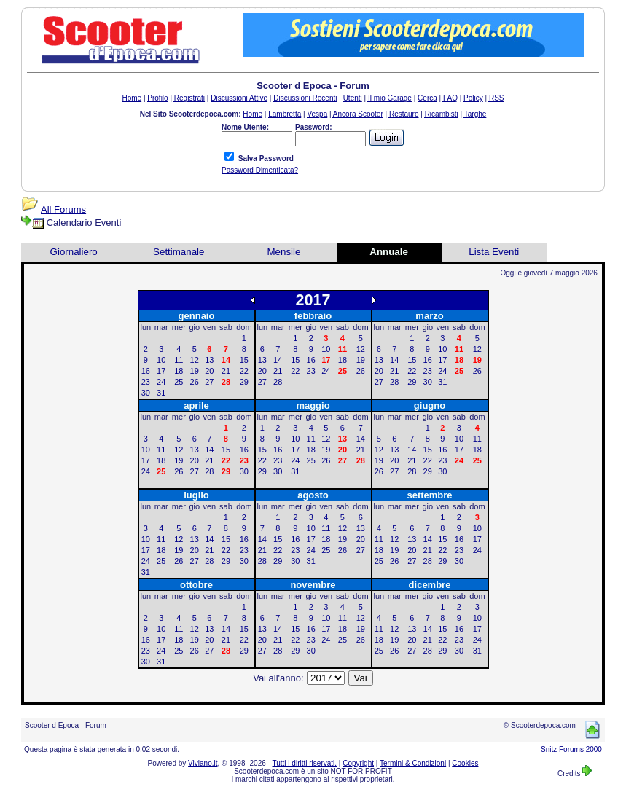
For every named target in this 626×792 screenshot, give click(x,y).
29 (244, 381)
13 (209, 360)
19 (194, 370)
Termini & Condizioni (413, 763)
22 (244, 370)
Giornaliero (74, 251)
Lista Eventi (494, 251)
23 (145, 381)
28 (277, 381)
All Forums (63, 209)
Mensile (283, 251)
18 (178, 370)
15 (244, 360)
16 (145, 370)
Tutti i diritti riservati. (305, 763)
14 (277, 360)
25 (178, 381)
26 (194, 381)
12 (194, 360)
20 (209, 370)
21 (226, 370)
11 (178, 360)
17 (161, 370)
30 (145, 392)
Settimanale (178, 251)
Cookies (465, 763)
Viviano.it (202, 763)
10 (161, 360)
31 (161, 392)
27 (209, 381)
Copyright (358, 763)
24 (161, 381)
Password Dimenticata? (260, 170)
